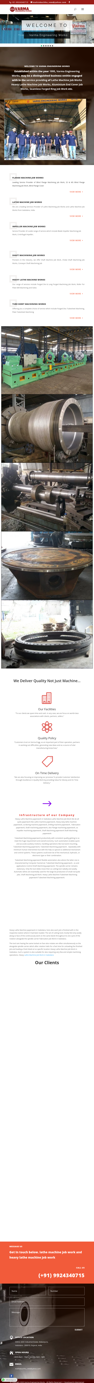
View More (75, 192)
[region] (47, 30)
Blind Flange (41, 182)
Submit (79, 1330)
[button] (4, 29)
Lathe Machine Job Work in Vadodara (39, 955)
